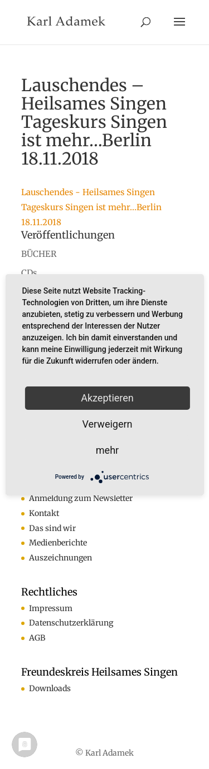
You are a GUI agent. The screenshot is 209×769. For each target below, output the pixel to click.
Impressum (50, 608)
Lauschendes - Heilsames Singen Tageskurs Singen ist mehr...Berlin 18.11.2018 (91, 207)
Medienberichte (58, 543)
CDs (29, 272)
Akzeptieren (107, 398)
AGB (37, 638)
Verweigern (107, 424)
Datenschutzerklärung (71, 623)
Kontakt (44, 513)
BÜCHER (38, 254)
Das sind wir (52, 528)
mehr (107, 450)
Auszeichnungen (60, 558)
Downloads (50, 688)
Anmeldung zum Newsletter (81, 498)
